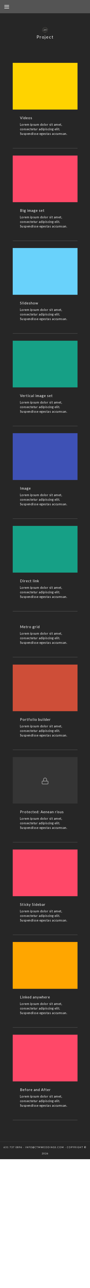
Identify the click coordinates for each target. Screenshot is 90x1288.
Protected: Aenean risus (42, 816)
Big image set (32, 211)
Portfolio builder (35, 723)
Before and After (35, 1096)
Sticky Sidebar (33, 909)
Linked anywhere (35, 1002)
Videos (26, 118)
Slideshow (29, 304)
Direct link (29, 584)
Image (25, 491)
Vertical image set (36, 397)
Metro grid (30, 630)
